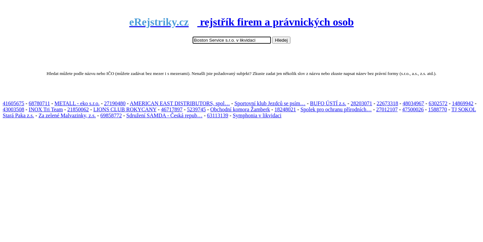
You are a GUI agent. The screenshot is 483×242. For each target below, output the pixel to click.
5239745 (196, 109)
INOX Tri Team (46, 109)
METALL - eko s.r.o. (76, 103)
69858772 (111, 115)
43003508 (13, 109)
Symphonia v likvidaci (257, 115)
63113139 (217, 115)
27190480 (115, 103)
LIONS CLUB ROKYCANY (125, 109)
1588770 (437, 109)
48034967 (413, 103)
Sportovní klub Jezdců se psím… (270, 103)
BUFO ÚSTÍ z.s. (328, 103)
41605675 (13, 103)
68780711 (39, 103)
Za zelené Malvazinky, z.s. (67, 115)
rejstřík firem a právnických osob (241, 22)
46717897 (172, 109)
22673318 (387, 103)
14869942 (462, 103)
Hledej (281, 40)
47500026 (413, 109)
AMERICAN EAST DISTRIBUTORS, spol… (180, 103)
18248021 (285, 109)
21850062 (78, 109)
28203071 (361, 103)
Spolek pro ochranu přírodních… (336, 109)
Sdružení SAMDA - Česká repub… (164, 115)
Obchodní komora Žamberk (240, 109)
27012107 (387, 109)
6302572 (438, 103)
